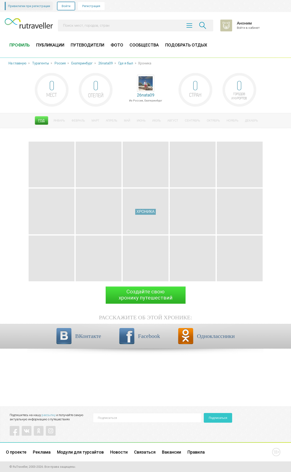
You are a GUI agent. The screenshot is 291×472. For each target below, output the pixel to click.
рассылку (49, 415)
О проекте (16, 452)
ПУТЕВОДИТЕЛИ (87, 44)
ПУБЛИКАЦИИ (50, 44)
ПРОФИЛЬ (19, 44)
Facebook (149, 336)
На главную (17, 63)
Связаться (145, 452)
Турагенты (40, 63)
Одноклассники (216, 336)
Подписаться (218, 418)
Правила (196, 452)
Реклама (42, 452)
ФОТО (117, 44)
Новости (119, 452)
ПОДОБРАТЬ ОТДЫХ (186, 44)
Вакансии (171, 452)
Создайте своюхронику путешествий (146, 295)
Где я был (125, 63)
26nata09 (105, 63)
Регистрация (91, 6)
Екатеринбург (82, 63)
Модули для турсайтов (80, 452)
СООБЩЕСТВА (144, 44)
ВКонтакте (88, 336)
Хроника (145, 212)
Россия (60, 63)
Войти (66, 6)
